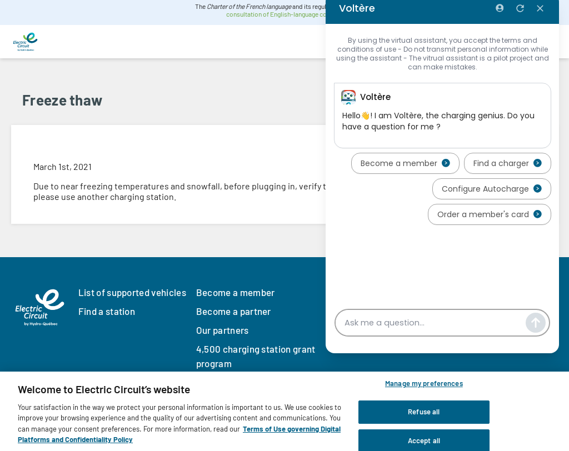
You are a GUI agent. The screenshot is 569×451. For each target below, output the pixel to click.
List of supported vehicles (132, 292)
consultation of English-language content (283, 14)
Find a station (106, 311)
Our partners (222, 329)
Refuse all (424, 412)
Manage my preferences (424, 384)
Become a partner (233, 311)
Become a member (235, 292)
